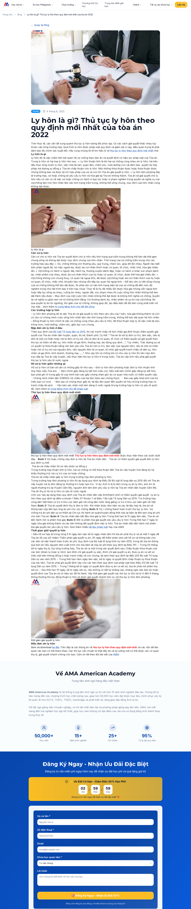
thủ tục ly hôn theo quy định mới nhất (131, 150)
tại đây (56, 647)
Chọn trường (69, 4)
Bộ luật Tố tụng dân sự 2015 (69, 331)
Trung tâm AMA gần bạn (114, 4)
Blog (19, 14)
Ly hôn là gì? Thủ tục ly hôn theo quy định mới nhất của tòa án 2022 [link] (60, 14)
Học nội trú (18, 4)
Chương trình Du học (90, 4)
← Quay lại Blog (40, 25)
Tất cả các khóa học (161, 4)
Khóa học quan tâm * (49, 857)
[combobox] (95, 863)
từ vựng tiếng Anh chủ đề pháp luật (68, 388)
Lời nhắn (42, 870)
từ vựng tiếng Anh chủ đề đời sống (74, 306)
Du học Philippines (43, 4)
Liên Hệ (181, 4)
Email (40, 843)
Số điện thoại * (45, 829)
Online (137, 4)
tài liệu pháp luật (98, 527)
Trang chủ (7, 14)
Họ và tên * (43, 816)
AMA (116, 654)
